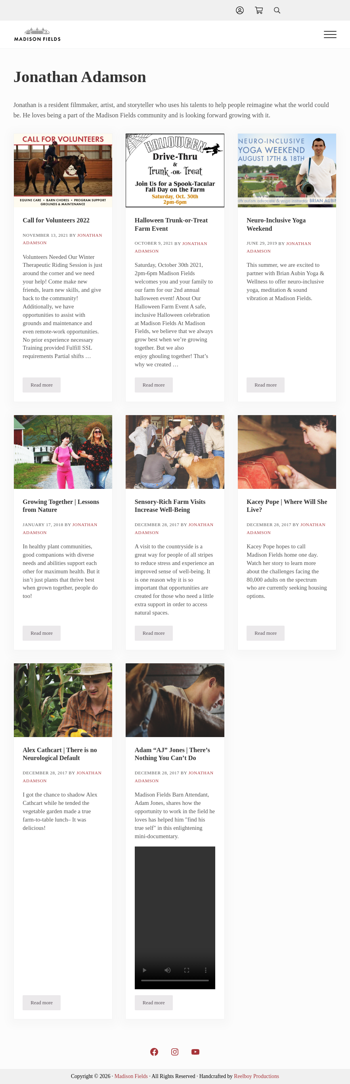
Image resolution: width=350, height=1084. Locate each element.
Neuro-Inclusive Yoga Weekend (276, 224)
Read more (46, 386)
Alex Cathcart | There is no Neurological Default (60, 754)
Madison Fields (131, 1076)
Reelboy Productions (256, 1076)
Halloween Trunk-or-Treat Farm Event (171, 224)
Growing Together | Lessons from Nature (61, 506)
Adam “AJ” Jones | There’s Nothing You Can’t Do (172, 754)
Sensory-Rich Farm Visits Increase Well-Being (170, 506)
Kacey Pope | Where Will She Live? (287, 506)
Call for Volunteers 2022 (56, 220)
